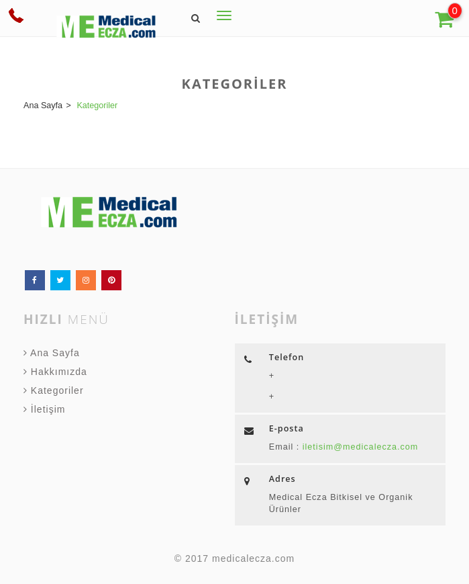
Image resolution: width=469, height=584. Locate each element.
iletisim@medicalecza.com (358, 447)
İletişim (44, 409)
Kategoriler (53, 390)
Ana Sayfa (51, 352)
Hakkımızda (55, 371)
